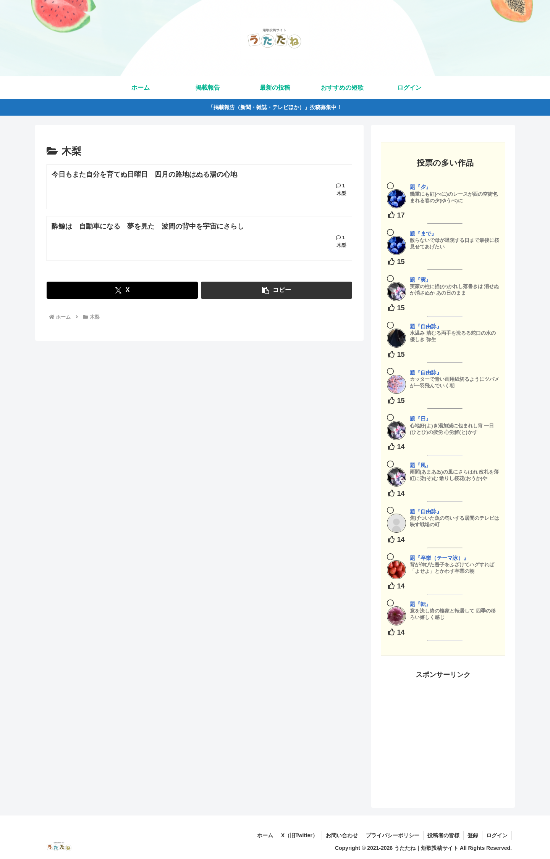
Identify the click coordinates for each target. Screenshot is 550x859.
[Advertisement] (443, 734)
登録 (472, 835)
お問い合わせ (342, 835)
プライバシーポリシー (392, 835)
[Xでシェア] (122, 290)
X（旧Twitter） (299, 835)
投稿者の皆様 (443, 835)
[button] (276, 290)
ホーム (265, 835)
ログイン (497, 835)
